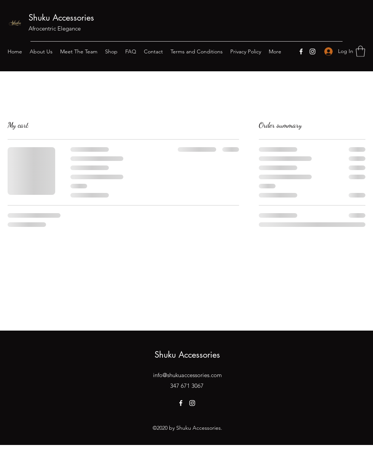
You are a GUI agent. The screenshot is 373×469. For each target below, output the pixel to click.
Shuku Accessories (61, 17)
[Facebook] (301, 51)
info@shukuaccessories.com (187, 375)
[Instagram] (312, 51)
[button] (360, 51)
